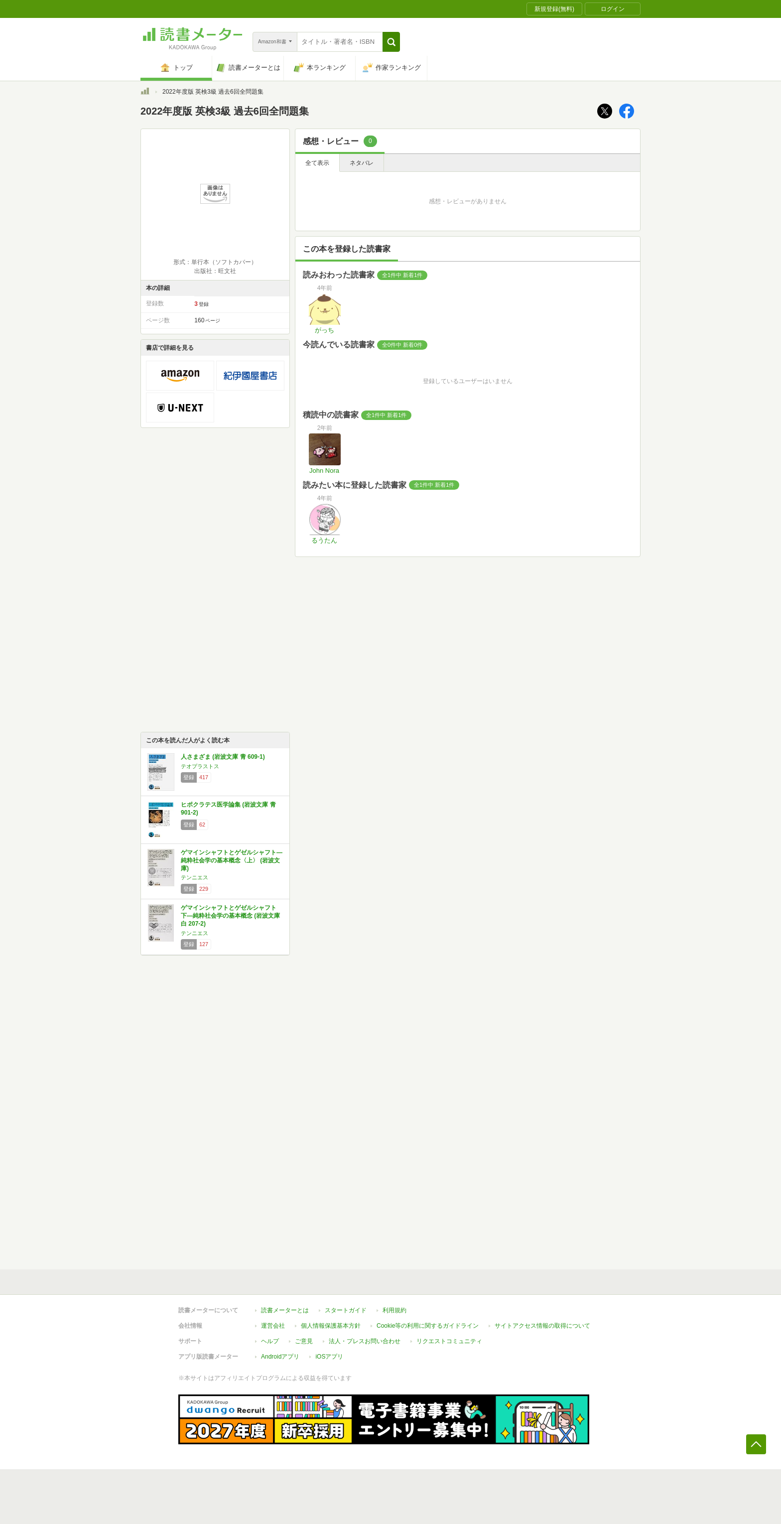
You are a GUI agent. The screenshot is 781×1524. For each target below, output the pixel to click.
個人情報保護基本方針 (331, 1326)
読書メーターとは (285, 1310)
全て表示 (317, 162)
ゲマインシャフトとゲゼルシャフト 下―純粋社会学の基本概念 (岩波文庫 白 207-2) (230, 915)
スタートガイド (346, 1310)
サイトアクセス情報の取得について (542, 1326)
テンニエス (194, 877)
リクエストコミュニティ (449, 1341)
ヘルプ (270, 1341)
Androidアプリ (280, 1357)
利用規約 (394, 1310)
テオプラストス (200, 766)
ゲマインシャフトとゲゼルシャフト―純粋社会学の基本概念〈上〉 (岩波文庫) (231, 860)
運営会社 (273, 1326)
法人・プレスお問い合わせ (364, 1341)
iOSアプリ (329, 1357)
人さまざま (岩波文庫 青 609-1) (223, 756)
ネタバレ (362, 162)
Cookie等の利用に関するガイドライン (428, 1326)
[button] (391, 42)
